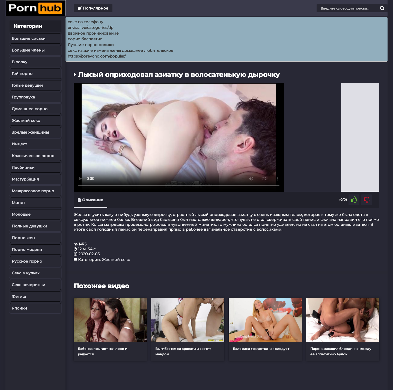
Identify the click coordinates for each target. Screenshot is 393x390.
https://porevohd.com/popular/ (97, 56)
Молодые (21, 214)
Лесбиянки (23, 167)
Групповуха (23, 97)
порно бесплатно (85, 39)
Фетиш (19, 296)
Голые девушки (27, 85)
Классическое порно (33, 155)
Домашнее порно (29, 108)
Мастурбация (25, 179)
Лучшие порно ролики (91, 44)
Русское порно (27, 261)
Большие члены (28, 50)
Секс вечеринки (28, 284)
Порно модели (27, 249)
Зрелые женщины (30, 132)
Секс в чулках (26, 273)
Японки (19, 308)
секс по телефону (85, 21)
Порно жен (23, 237)
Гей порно (22, 73)
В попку (19, 61)
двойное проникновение (93, 33)
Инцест (19, 144)
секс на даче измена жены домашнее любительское (120, 50)
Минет (18, 202)
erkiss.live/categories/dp (90, 27)
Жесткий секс (26, 120)
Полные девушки (29, 226)
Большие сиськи (29, 38)
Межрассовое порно (33, 190)
